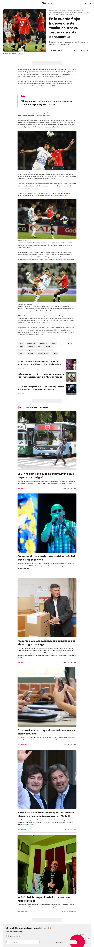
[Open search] (86, 3)
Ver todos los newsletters (14, 932)
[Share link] (88, 50)
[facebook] (78, 50)
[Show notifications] (89, 3)
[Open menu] (4, 3)
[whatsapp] (74, 50)
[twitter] (81, 50)
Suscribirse (59, 942)
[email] (84, 50)
